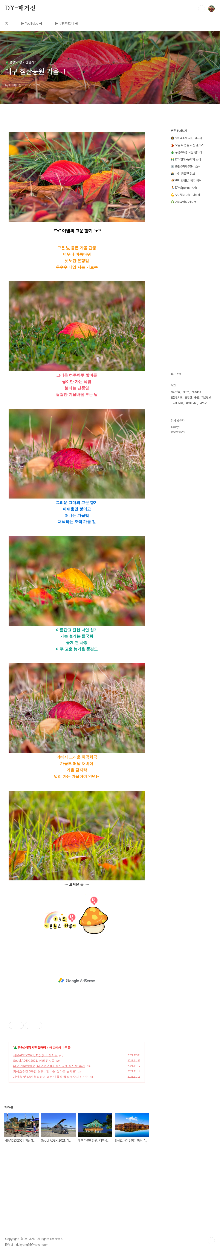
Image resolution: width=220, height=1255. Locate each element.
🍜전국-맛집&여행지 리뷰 (186, 180)
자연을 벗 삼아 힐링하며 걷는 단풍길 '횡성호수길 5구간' (50, 1076)
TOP (211, 1240)
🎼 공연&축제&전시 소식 (185, 166)
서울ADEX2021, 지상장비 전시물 (35, 1055)
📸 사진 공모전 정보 (183, 173)
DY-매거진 (20, 8)
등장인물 (175, 391)
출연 (196, 397)
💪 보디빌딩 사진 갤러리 (185, 195)
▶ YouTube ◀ (31, 23)
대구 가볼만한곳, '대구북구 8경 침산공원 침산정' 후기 (49, 1066)
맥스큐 (185, 391)
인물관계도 (176, 397)
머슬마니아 (191, 403)
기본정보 (206, 397)
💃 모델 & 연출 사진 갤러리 (187, 145)
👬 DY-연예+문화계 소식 (186, 159)
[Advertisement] (77, 980)
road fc (196, 391)
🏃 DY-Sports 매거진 (184, 187)
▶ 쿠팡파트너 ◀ (66, 23)
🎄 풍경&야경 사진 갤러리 (30, 1047)
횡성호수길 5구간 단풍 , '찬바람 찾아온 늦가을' (44, 1071)
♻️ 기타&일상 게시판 (183, 202)
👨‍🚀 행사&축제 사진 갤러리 (186, 138)
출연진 (188, 397)
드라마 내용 (177, 403)
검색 (201, 8)
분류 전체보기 (179, 131)
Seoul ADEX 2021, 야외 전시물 (34, 1060)
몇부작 (203, 403)
